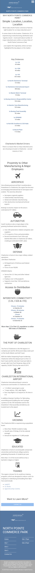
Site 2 (6, 547)
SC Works (7, 486)
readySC (7, 484)
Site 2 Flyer (25, 543)
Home (6, 539)
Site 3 (6, 550)
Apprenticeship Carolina (12, 489)
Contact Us (8, 554)
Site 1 (6, 543)
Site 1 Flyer (25, 539)
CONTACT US (17, 504)
